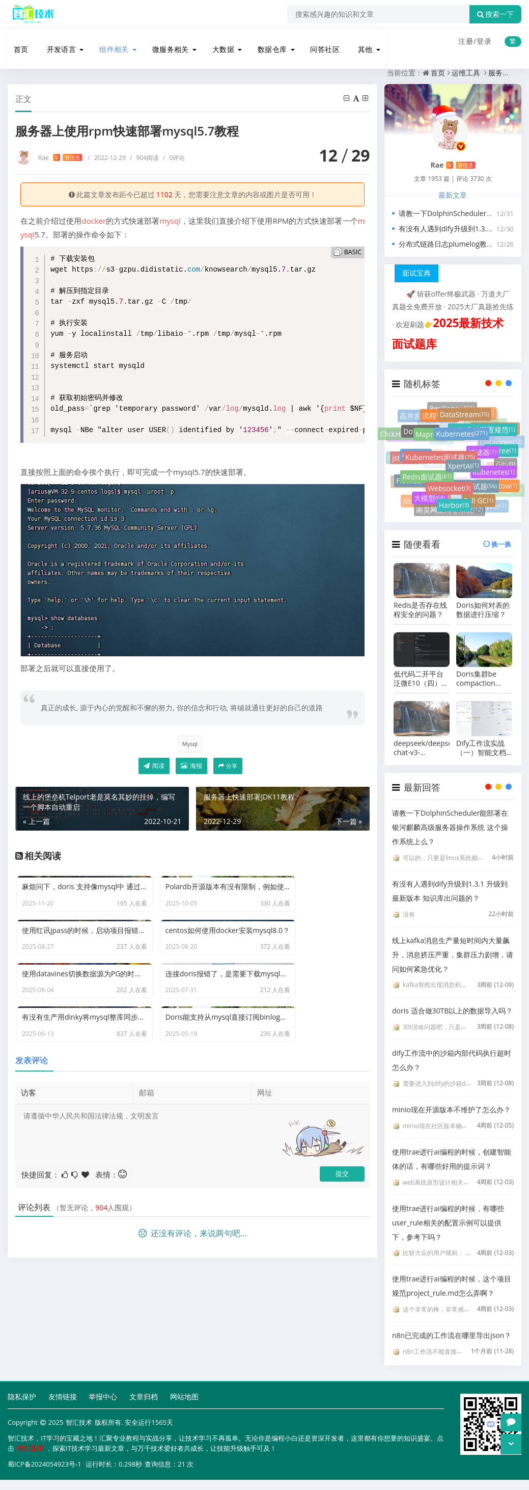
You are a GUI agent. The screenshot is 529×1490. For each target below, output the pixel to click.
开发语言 (55, 42)
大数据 (218, 42)
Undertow (497, 478)
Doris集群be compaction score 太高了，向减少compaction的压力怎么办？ (484, 670)
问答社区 (320, 42)
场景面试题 (474, 487)
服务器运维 (127, 71)
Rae (60, 156)
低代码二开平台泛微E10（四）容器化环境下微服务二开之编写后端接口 (421, 670)
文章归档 (143, 1395)
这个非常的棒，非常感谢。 (439, 1300)
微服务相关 (165, 42)
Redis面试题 (427, 478)
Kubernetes (461, 438)
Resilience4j (494, 424)
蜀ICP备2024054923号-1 (44, 1462)
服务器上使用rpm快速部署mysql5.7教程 (218, 71)
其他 (360, 42)
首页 (16, 42)
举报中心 (103, 1395)
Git (505, 455)
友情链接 (62, 1395)
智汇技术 (79, 1421)
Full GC (479, 495)
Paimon (407, 444)
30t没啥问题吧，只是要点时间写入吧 (453, 1018)
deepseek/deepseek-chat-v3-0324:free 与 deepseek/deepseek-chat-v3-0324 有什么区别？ (422, 739)
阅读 (154, 766)
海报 (191, 766)
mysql (170, 219)
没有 (409, 905)
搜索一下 (495, 14)
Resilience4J (452, 401)
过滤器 (482, 456)
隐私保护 (22, 1395)
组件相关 (108, 42)
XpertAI (463, 471)
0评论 (174, 156)
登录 (484, 41)
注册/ (467, 41)
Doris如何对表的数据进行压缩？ (483, 601)
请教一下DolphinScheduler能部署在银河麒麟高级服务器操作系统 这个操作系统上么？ (450, 818)
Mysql (189, 742)
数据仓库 (267, 42)
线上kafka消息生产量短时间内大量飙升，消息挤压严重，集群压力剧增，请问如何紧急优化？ (452, 945)
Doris (420, 431)
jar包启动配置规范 (482, 431)
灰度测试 (476, 406)
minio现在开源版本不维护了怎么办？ (451, 1100)
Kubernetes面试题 (440, 462)
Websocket (449, 490)
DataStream (464, 414)
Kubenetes (493, 471)
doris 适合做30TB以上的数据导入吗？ (452, 1002)
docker (93, 219)
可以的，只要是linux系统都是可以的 (452, 848)
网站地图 (184, 1395)
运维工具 (86, 71)
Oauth (416, 456)
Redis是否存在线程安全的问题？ (420, 601)
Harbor (454, 500)
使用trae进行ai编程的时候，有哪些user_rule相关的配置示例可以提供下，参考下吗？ (448, 1213)
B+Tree (501, 448)
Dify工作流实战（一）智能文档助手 (481, 739)
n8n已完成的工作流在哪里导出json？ (451, 1327)
